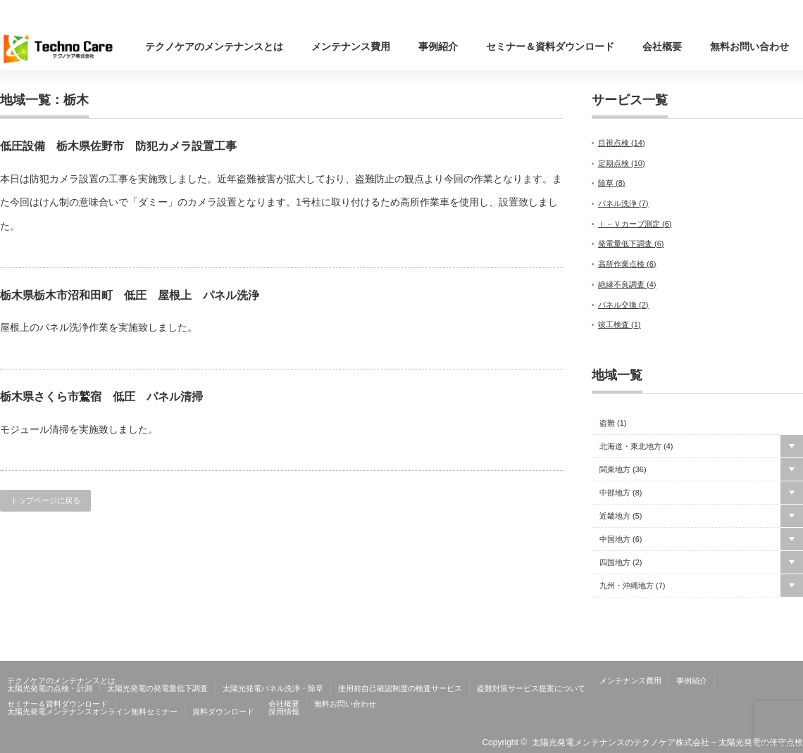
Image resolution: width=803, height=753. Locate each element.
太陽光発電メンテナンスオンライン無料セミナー (92, 711)
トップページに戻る (45, 500)
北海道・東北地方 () (636, 446)
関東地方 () (623, 469)
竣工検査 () (619, 324)
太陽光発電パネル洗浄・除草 (273, 688)
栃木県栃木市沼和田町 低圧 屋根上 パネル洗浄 (129, 295)
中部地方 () (620, 493)
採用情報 (283, 711)
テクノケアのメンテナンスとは (214, 46)
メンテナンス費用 (350, 46)
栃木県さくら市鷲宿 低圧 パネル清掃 (101, 397)
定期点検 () (621, 163)
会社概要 (662, 46)
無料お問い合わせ (749, 46)
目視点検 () (621, 143)
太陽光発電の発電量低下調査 (157, 688)
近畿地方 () (620, 516)
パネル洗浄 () (623, 203)
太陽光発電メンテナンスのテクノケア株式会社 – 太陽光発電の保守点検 (667, 742)
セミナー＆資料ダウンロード (550, 46)
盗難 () (613, 423)
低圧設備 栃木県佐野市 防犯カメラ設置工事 (118, 146)
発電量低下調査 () (631, 243)
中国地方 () (620, 539)
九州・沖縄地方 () (632, 586)
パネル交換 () (623, 304)
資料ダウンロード (223, 711)
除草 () (611, 183)
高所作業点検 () (627, 264)
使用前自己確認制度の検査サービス (400, 688)
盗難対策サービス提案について (531, 688)
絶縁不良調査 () (627, 284)
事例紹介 (438, 46)
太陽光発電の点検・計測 (49, 688)
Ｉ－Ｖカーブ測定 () (635, 224)
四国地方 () (620, 562)
